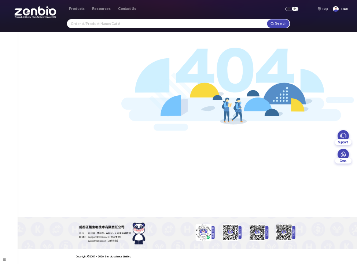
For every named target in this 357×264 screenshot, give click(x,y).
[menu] (4, 259)
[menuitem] (4, 259)
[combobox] (167, 24)
